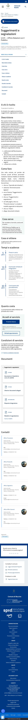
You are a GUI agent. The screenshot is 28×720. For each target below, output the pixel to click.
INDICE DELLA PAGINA (7, 54)
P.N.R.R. (13, 708)
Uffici (13, 630)
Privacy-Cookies (5, 715)
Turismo (13, 653)
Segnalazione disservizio (13, 704)
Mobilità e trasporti (13, 655)
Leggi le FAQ (13, 702)
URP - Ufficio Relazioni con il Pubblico (13, 695)
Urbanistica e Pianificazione (13, 651)
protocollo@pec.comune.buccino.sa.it (13, 693)
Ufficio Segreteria (8, 485)
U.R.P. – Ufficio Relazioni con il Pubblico (9, 15)
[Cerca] (25, 6)
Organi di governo (13, 628)
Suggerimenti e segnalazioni (7, 16)
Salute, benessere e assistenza (13, 662)
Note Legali (13, 715)
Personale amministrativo (13, 636)
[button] (26, 1)
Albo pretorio (13, 678)
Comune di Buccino (17, 7)
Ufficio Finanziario (8, 438)
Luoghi (13, 638)
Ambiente (13, 660)
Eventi (13, 671)
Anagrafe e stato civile (13, 643)
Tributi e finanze (13, 658)
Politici (13, 634)
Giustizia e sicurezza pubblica (13, 657)
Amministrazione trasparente (13, 680)
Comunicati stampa (13, 670)
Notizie (13, 668)
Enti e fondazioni (13, 632)
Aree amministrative (13, 626)
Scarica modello (8, 419)
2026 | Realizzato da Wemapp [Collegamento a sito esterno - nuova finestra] (14, 718)
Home (2, 13)
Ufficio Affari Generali (9, 509)
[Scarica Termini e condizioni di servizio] (10, 353)
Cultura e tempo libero (13, 645)
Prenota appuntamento (13, 700)
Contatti (13, 683)
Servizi (6, 13)
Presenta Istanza (11, 322)
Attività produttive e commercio (13, 649)
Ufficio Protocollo (8, 462)
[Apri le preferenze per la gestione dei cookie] (2, 717)
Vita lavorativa (13, 647)
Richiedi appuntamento (11, 333)
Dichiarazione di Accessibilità (13, 706)
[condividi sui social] (4, 27)
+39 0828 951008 (13, 691)
